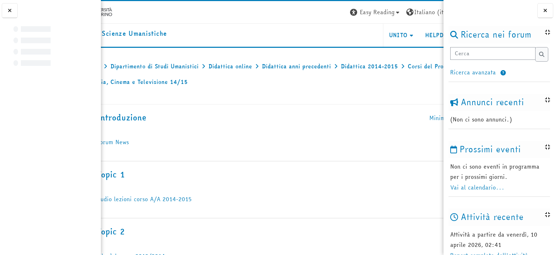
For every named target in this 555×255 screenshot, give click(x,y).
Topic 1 (143, 174)
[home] (150, 34)
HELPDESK (400, 35)
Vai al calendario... (477, 187)
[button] (503, 73)
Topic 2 (143, 231)
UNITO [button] (359, 35)
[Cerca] (492, 53)
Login (430, 12)
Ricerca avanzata (473, 72)
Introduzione (154, 117)
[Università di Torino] (123, 11)
